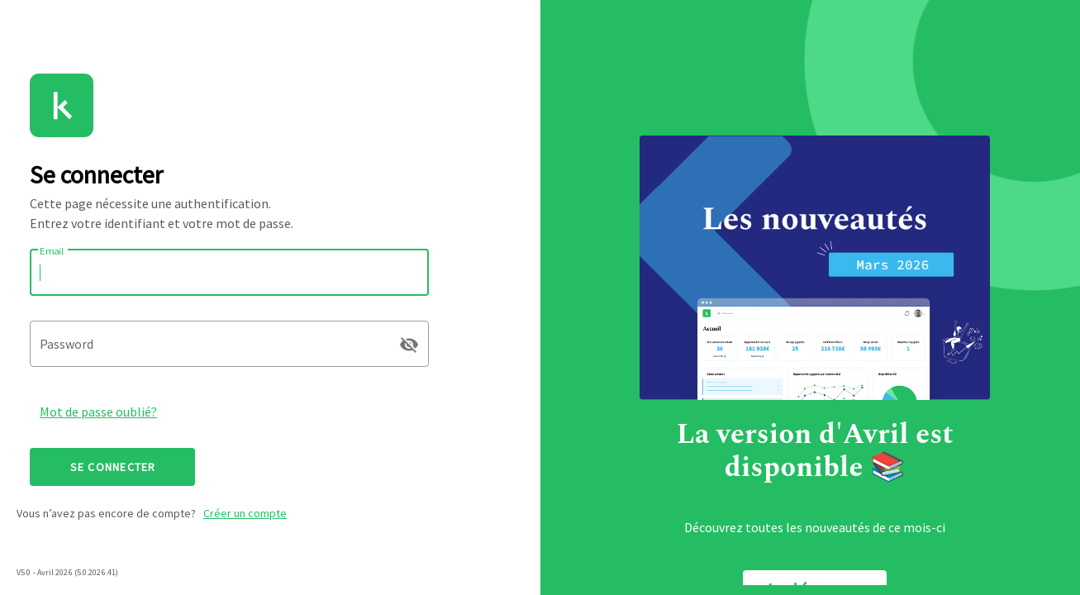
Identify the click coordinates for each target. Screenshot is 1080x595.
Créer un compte (245, 513)
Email (52, 251)
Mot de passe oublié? (98, 411)
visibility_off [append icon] (409, 345)
